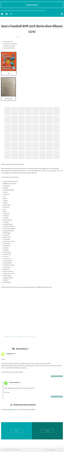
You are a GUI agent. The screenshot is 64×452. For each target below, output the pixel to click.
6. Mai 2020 (16, 36)
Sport (25, 336)
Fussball (22, 336)
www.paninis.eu (32, 5)
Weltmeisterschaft (31, 336)
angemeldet (10, 410)
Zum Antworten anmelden (56, 376)
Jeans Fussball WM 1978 (12, 336)
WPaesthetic (52, 450)
